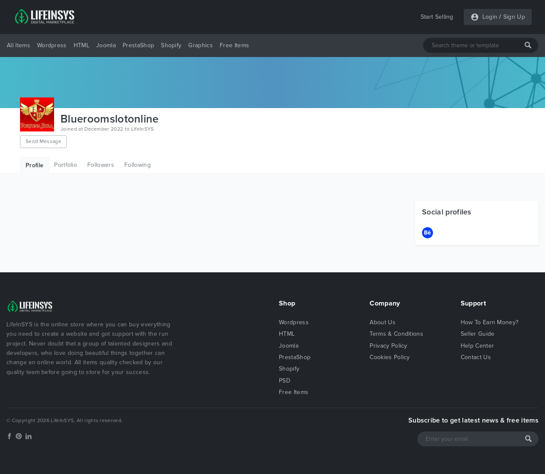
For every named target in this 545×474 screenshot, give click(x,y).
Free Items (234, 45)
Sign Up (514, 16)
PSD (284, 380)
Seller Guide (478, 333)
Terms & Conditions (396, 333)
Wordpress (52, 45)
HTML (81, 45)
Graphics (200, 45)
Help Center (477, 345)
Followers (100, 164)
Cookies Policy (390, 357)
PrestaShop (138, 45)
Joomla (106, 45)
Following (137, 164)
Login (490, 16)
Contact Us (476, 357)
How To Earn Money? (490, 322)
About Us (383, 322)
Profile (34, 165)
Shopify (171, 45)
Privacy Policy (388, 345)
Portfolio (65, 164)
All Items (18, 45)
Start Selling (437, 16)
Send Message (43, 141)
